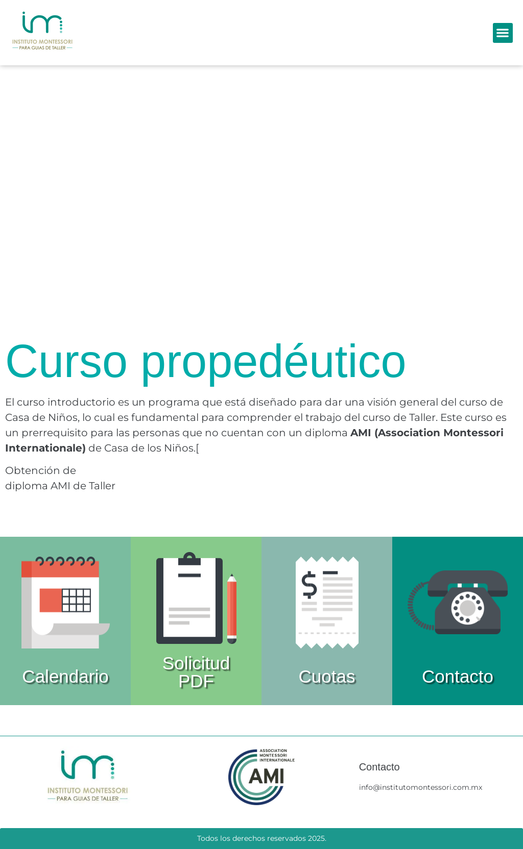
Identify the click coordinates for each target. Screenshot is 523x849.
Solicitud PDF (196, 672)
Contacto (457, 676)
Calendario (65, 676)
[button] (503, 33)
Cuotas (327, 676)
